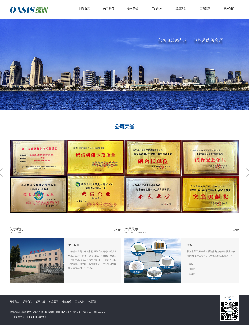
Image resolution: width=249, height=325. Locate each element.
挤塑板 (192, 269)
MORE (117, 230)
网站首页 (84, 8)
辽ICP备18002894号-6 (35, 317)
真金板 (192, 274)
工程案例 (205, 8)
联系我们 (229, 8)
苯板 (189, 245)
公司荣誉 (132, 8)
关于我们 (108, 8)
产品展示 (157, 8)
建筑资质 (181, 8)
